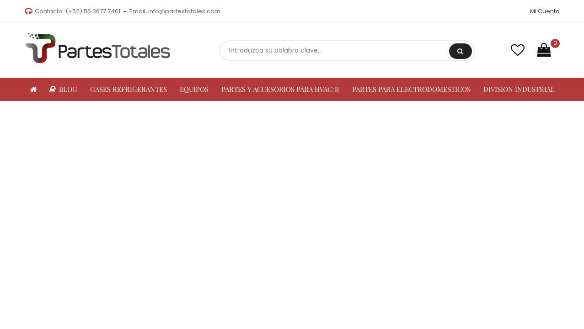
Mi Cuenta (545, 11)
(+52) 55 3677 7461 (92, 11)
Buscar (460, 51)
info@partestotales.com (184, 11)
